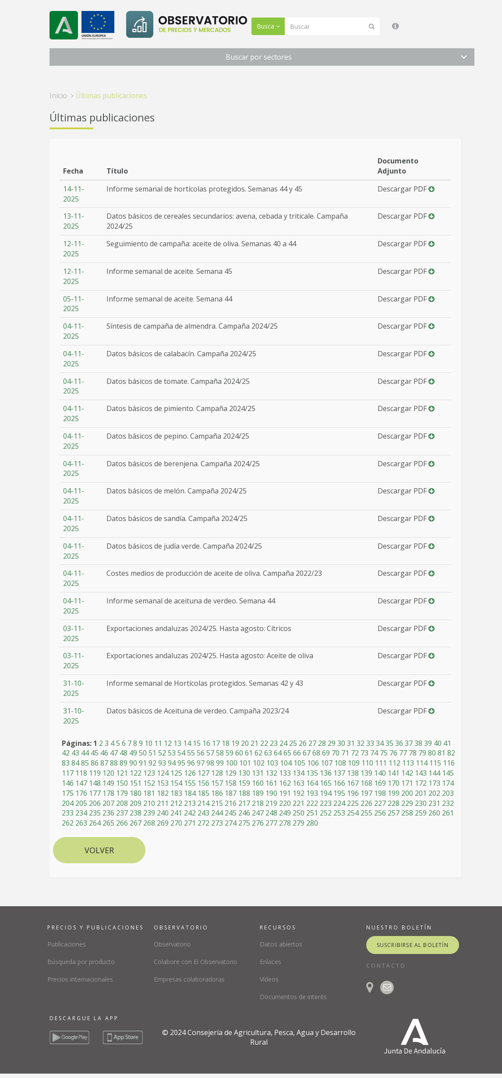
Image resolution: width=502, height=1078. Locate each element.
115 (435, 763)
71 (345, 753)
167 (353, 783)
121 (122, 773)
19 (235, 743)
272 (203, 823)
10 (148, 743)
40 (438, 743)
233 (68, 813)
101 (245, 763)
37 (409, 743)
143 (421, 773)
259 (421, 813)
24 (283, 743)
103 (272, 763)
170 (393, 783)
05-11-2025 (73, 304)
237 (122, 813)
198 (380, 793)
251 (312, 813)
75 (384, 753)
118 (81, 773)
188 (244, 793)
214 (203, 803)
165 (326, 783)
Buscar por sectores (259, 57)
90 (133, 763)
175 (68, 793)
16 (206, 743)
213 (190, 803)
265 (108, 823)
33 (370, 743)
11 (158, 743)
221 (298, 803)
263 (81, 823)
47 (114, 753)
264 (95, 823)
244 (217, 813)
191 (285, 793)
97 (201, 763)
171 (407, 783)
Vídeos (269, 979)
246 (244, 813)
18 (226, 743)
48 (123, 753)
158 (231, 783)
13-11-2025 (73, 221)
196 (353, 793)
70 (335, 753)
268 (149, 823)
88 (114, 763)
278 (285, 823)
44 (85, 753)
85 (85, 763)
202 (434, 793)
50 (143, 753)
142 (407, 773)
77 (403, 753)
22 (264, 743)
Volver (99, 850)
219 (271, 803)
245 (231, 813)
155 (190, 783)
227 (380, 803)
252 (326, 813)
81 (441, 753)
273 (217, 823)
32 (360, 743)
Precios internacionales (80, 979)
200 (407, 793)
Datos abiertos (281, 944)
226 (366, 803)
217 (244, 803)
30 (341, 743)
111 (381, 763)
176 (81, 793)
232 (448, 803)
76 (393, 753)
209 (135, 803)
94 (172, 763)
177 (95, 793)
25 (293, 743)
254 (353, 813)
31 (351, 743)
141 (393, 773)
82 (451, 753)
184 (190, 793)
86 (95, 763)
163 (298, 783)
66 (297, 753)
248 (271, 813)
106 (313, 763)
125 (176, 773)
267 (135, 823)
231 (434, 803)
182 (163, 793)
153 (163, 783)
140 (380, 773)
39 (428, 743)
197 (366, 793)
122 (135, 773)
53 (172, 753)
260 (434, 813)
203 (448, 793)
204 (68, 803)
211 (163, 803)
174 (448, 783)
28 (322, 743)
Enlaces (270, 961)
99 (220, 763)
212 (176, 803)
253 (339, 813)
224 (339, 803)
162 (285, 783)
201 (421, 793)
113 (408, 763)
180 (135, 793)
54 (181, 753)
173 (434, 783)
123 (149, 773)
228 (393, 803)
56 (201, 753)
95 (181, 763)
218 (258, 803)
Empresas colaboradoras (189, 979)
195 (339, 793)
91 (143, 763)
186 (217, 793)
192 (298, 793)
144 (434, 773)
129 (231, 773)
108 (340, 763)
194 (326, 793)
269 (163, 823)
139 (366, 773)
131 (258, 773)
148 (95, 783)
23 (274, 743)
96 (191, 763)
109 (354, 763)
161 (271, 783)
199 (393, 793)
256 (380, 813)
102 (259, 763)
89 (123, 763)
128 (217, 773)
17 (216, 743)
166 (339, 783)
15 (197, 743)
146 (68, 783)
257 (393, 813)
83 (66, 763)
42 (66, 753)
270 (176, 823)
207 (108, 803)
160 (258, 783)
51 (152, 753)
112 (394, 763)
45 (95, 753)
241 (176, 813)
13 (177, 743)
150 (122, 783)
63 (268, 753)
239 (149, 813)
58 (220, 753)
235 (95, 813)
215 (217, 803)
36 (399, 743)
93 (162, 763)
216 (231, 803)
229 (407, 803)
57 (210, 753)
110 (367, 763)
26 (303, 743)
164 (312, 783)
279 (298, 823)
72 (355, 753)
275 (244, 823)
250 (298, 813)
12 (168, 743)
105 (299, 763)
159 (244, 783)
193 (312, 793)
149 (108, 783)
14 (187, 743)
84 (75, 763)
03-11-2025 (73, 633)
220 (285, 803)
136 (326, 773)
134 (298, 773)
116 (449, 763)
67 (307, 753)
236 (108, 813)
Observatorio (172, 944)
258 (407, 813)
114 (422, 763)
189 (258, 793)
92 (152, 763)
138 (353, 773)
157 (217, 783)
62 (258, 753)
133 (285, 773)
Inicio (58, 95)
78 (413, 753)
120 (108, 773)
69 (326, 753)
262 (68, 823)
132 (271, 773)
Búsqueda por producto (81, 961)
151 (135, 783)
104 (286, 763)
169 (380, 783)
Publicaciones (66, 944)
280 (312, 823)
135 (312, 773)
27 (312, 743)
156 (203, 783)
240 (163, 813)
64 (278, 753)
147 (81, 783)
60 (239, 753)
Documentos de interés (293, 997)
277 (271, 823)
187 (231, 793)
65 (287, 753)
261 (448, 813)
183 (176, 793)
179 (122, 793)
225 (353, 803)
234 (81, 813)
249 (285, 813)
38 (418, 743)
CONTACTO (386, 965)
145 (448, 773)
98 (210, 763)
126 (190, 773)
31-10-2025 (73, 688)
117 (68, 773)
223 (326, 803)
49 (133, 753)
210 (149, 803)
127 (203, 773)
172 (421, 783)
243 (203, 813)
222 (312, 803)
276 (258, 823)
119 (95, 773)
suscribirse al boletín (413, 945)
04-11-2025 (73, 331)
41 (447, 743)
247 (258, 813)
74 (374, 753)
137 (339, 773)
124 (163, 773)
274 (231, 823)
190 (271, 793)
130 (244, 773)
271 (190, 823)
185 (203, 793)
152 (149, 783)
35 (389, 743)
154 (176, 783)
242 (190, 813)
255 (366, 813)
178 (108, 793)
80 (432, 753)
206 (95, 803)
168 (366, 783)
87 (104, 763)
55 (191, 753)
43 (75, 753)
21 (254, 743)
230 (421, 803)
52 (162, 753)
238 (135, 813)
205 (81, 803)
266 (122, 823)
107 (326, 763)
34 (380, 743)
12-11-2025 (73, 249)
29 (332, 743)
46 (104, 753)
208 (122, 803)
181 (149, 793)
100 (231, 763)
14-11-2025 (73, 194)
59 (229, 753)
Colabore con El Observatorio (195, 961)
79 (422, 753)
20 (245, 743)
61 (249, 753)
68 (316, 753)
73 (364, 753)
